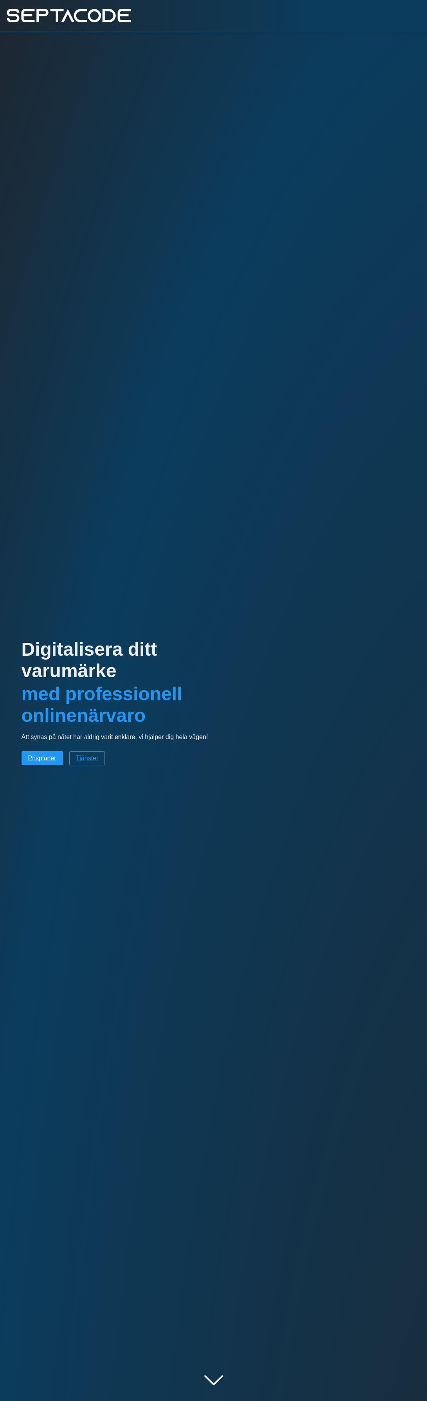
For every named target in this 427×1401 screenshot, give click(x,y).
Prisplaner (42, 758)
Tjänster (87, 758)
